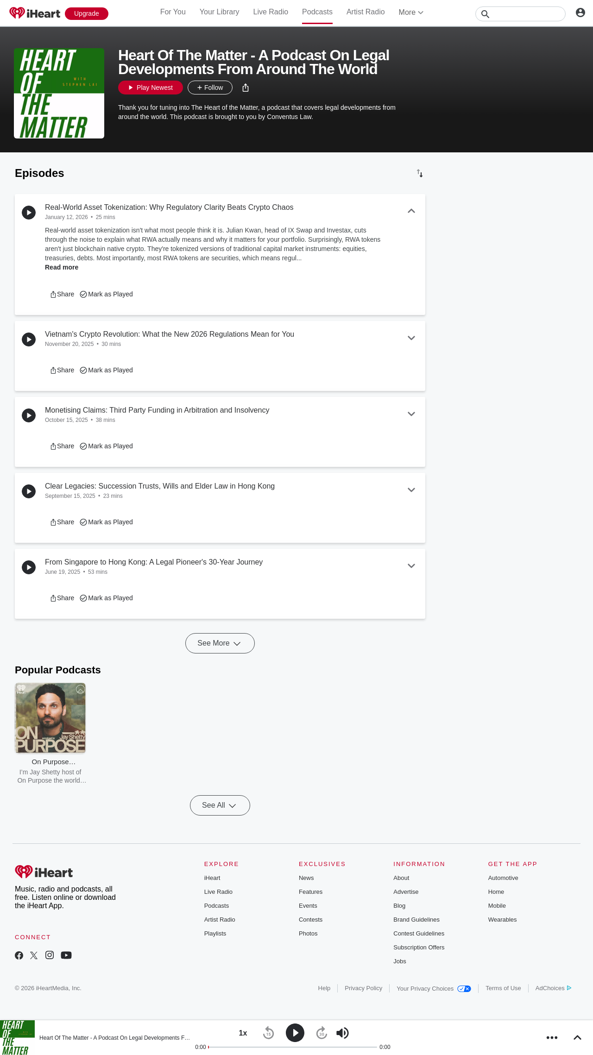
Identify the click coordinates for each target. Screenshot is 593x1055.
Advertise (405, 891)
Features (310, 891)
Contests (310, 919)
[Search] (520, 13)
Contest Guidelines (418, 933)
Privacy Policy (363, 988)
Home (496, 891)
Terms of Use (503, 988)
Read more (61, 267)
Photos (308, 933)
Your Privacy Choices (434, 988)
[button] (245, 87)
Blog (399, 905)
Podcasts (317, 12)
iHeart (212, 877)
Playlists (215, 933)
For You (173, 12)
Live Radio (270, 12)
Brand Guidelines (416, 919)
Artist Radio (366, 12)
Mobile (497, 905)
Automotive (503, 877)
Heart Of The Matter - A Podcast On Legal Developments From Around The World (139, 1038)
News (306, 877)
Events (308, 905)
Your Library (220, 12)
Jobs (399, 961)
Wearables (502, 919)
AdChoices (553, 988)
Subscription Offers (418, 947)
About (401, 877)
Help (324, 988)
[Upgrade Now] (86, 13)
